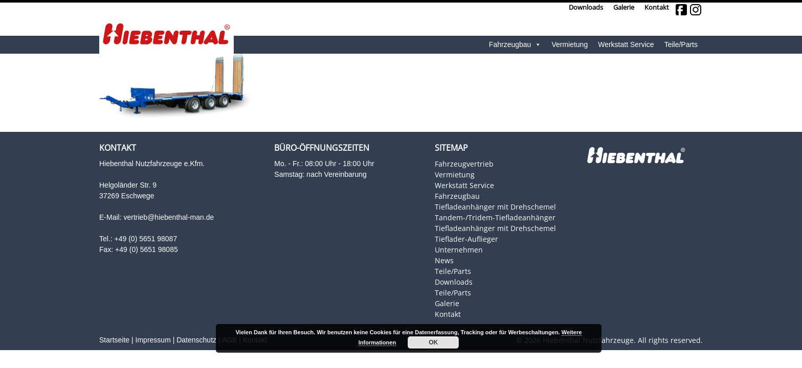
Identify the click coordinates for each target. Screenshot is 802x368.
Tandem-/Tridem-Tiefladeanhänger (495, 217)
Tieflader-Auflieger (466, 239)
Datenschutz (196, 340)
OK (433, 342)
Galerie (623, 7)
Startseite (114, 340)
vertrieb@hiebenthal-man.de (168, 217)
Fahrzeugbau (515, 45)
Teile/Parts (681, 44)
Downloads (586, 7)
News (444, 260)
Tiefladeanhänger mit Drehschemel (495, 207)
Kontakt (656, 7)
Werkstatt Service (626, 44)
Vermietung (569, 44)
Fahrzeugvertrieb (464, 164)
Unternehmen (459, 250)
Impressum (153, 340)
